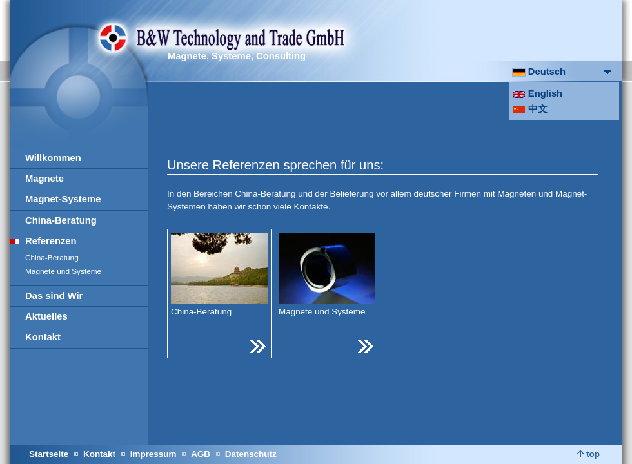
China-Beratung (61, 220)
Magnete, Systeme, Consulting (237, 56)
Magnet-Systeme (63, 199)
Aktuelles (46, 316)
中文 (530, 109)
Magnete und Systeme (63, 271)
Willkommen (53, 158)
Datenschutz (251, 454)
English (537, 93)
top (588, 454)
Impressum (153, 454)
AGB (200, 454)
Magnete (44, 178)
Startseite (48, 454)
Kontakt (43, 337)
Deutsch (539, 71)
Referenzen (51, 241)
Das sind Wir (54, 296)
